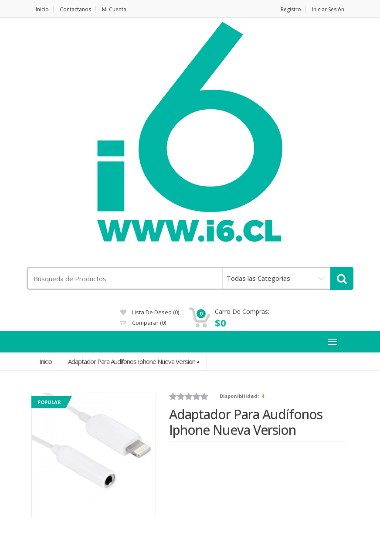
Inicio (42, 9)
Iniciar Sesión (328, 9)
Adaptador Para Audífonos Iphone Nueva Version (131, 361)
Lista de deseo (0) (149, 312)
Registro (291, 9)
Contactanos (75, 9)
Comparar (143, 322)
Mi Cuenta (114, 9)
